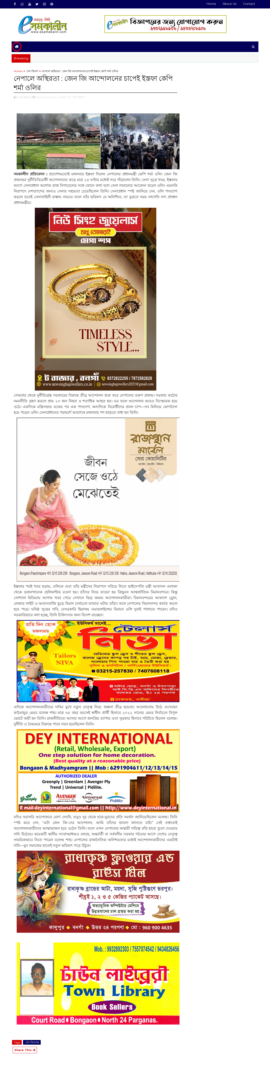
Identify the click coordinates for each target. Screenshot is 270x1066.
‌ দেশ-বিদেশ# (32, 1042)
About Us (229, 4)
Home (211, 4)
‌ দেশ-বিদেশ (32, 71)
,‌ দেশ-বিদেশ (77, 97)
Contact (249, 4)
